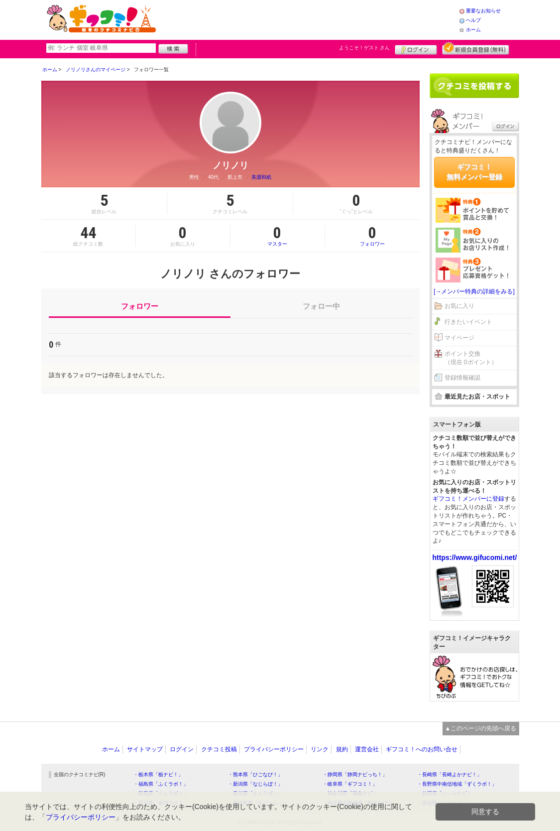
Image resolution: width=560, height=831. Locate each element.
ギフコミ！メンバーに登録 (468, 498)
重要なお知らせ (483, 10)
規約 (342, 749)
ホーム (473, 29)
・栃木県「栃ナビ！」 (158, 774)
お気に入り (459, 305)
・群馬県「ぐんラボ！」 (160, 793)
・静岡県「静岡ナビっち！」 (355, 774)
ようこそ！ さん (364, 47)
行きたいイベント (468, 321)
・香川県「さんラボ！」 (255, 793)
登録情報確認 (462, 377)
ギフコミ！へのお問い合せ (421, 749)
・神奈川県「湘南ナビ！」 (352, 793)
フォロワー (372, 236)
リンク (320, 749)
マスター (277, 236)
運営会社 (367, 749)
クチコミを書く (474, 85)
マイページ (459, 337)
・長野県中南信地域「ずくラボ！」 (457, 784)
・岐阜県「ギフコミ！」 (350, 784)
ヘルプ (473, 20)
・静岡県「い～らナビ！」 (447, 793)
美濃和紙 (261, 177)
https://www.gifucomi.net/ (475, 557)
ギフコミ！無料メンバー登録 (474, 172)
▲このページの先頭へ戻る (481, 728)
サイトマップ (145, 749)
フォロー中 (321, 306)
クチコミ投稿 (219, 749)
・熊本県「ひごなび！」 (255, 774)
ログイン (416, 48)
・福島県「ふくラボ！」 (160, 784)
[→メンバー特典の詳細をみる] (474, 291)
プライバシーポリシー (274, 749)
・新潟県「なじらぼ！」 (255, 784)
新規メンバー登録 (475, 48)
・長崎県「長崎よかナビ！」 (449, 774)
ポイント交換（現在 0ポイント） (471, 358)
